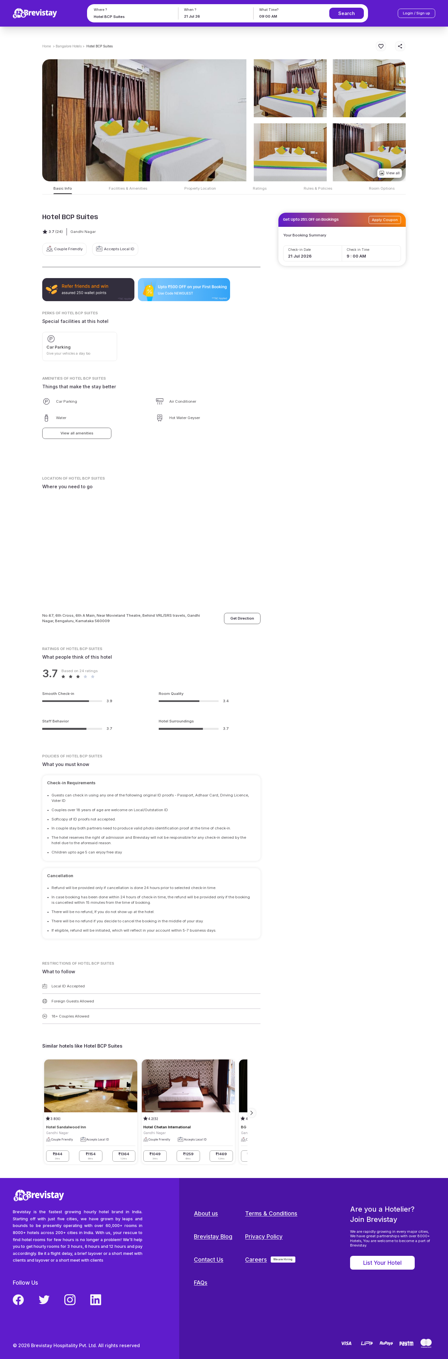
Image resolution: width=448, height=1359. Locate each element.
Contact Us (208, 1259)
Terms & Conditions (271, 1213)
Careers (256, 1259)
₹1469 (221, 1156)
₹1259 (188, 1156)
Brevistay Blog (213, 1236)
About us (206, 1213)
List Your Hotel (382, 1262)
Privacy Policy (264, 1236)
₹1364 (124, 1156)
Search (346, 13)
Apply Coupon (385, 220)
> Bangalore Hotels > (68, 46)
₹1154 (90, 1156)
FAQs (200, 1282)
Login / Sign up (416, 13)
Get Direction (242, 618)
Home (46, 46)
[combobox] (131, 16)
